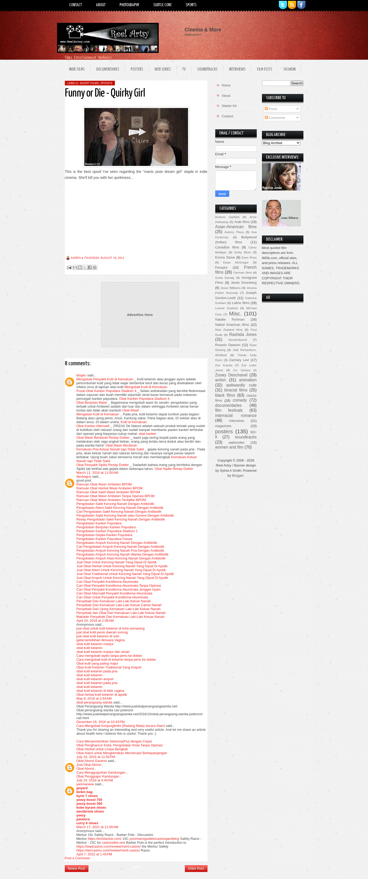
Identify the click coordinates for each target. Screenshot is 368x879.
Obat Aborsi (85, 768)
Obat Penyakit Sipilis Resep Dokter (103, 465)
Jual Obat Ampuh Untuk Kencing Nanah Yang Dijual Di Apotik (122, 578)
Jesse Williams (230, 287)
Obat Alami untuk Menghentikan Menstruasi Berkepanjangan (122, 753)
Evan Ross (249, 257)
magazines (223, 426)
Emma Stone (225, 257)
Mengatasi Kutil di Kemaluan (98, 414)
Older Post (196, 868)
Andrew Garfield (227, 217)
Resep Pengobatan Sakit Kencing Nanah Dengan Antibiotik (121, 519)
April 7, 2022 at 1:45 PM (94, 854)
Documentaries (107, 69)
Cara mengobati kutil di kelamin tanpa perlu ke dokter (116, 659)
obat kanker (147, 434)
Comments (275, 118)
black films (225, 395)
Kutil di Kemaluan (134, 422)
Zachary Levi (239, 360)
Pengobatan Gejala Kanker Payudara (104, 535)
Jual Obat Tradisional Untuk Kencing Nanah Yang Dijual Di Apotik (125, 574)
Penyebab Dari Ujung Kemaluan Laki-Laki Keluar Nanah (119, 609)
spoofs (106, 83)
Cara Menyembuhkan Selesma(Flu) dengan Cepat (114, 741)
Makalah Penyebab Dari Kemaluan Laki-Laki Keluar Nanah (121, 617)
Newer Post (76, 868)
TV (184, 69)
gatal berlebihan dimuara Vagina (101, 640)
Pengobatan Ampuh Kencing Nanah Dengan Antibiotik (117, 543)
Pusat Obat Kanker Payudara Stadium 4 (106, 391)
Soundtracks (207, 69)
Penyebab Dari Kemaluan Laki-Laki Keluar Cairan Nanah (119, 605)
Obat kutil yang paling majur (97, 663)
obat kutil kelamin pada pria (97, 671)
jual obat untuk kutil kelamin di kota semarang (111, 628)
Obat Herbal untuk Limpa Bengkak (102, 749)
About (101, 5)
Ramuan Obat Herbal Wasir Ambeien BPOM (110, 488)
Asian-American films (236, 227)
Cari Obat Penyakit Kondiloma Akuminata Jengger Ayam (119, 589)
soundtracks (245, 437)
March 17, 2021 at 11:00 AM (98, 827)
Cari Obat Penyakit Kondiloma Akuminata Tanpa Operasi (119, 585)
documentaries (228, 405)
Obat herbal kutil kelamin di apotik (102, 695)
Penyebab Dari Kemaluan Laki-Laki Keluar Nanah (114, 601)
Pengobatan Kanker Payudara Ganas (105, 539)
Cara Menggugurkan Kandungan (101, 772)
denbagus (84, 476)
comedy (240, 400)
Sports (191, 5)
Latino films (240, 303)
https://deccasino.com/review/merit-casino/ (108, 850)
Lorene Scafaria (226, 308)
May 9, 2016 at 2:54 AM (94, 698)
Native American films (232, 325)
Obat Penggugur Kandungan (98, 776)
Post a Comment (77, 858)
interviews (236, 421)
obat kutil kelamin (89, 648)
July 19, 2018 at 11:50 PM (96, 757)
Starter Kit (229, 106)
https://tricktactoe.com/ (105, 839)
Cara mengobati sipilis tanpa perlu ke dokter (109, 656)
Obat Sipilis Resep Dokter (174, 469)
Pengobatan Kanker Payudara (99, 523)
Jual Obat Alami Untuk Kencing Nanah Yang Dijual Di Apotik (121, 570)
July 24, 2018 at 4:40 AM (95, 780)
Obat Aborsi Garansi (92, 761)
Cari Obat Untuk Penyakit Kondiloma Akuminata (112, 597)
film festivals (229, 410)
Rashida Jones (243, 334)
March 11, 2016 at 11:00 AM (98, 473)
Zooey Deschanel (231, 375)
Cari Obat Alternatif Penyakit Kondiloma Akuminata (114, 593)
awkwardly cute (241, 385)
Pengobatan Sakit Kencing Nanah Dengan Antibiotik (115, 504)
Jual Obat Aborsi (89, 765)
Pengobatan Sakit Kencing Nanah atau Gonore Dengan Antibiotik (125, 515)
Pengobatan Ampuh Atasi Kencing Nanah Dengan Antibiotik (121, 558)
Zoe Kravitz (223, 365)
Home (137, 867)
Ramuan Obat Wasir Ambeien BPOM (104, 484)
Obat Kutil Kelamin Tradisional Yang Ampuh (109, 667)
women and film (229, 447)
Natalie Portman (230, 319)
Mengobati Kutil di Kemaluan (145, 387)
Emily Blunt (242, 252)
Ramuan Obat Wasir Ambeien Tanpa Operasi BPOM (116, 496)
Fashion (290, 69)
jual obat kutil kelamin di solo (98, 636)
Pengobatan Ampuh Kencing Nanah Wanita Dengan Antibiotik (123, 554)
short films (89, 83)
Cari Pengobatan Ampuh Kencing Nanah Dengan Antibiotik (120, 547)
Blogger (237, 475)
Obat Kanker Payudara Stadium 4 (144, 399)
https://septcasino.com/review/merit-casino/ (109, 846)
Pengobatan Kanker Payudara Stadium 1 (107, 531)
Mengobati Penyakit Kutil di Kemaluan (105, 379)
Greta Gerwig (224, 277)
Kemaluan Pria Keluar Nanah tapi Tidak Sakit (110, 449)
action (220, 380)
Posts (271, 109)
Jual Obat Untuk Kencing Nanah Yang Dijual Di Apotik (117, 562)
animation (248, 380)
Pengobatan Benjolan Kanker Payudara (106, 527)
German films (242, 272)
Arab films (241, 222)
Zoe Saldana (241, 370)
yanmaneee (85, 784)
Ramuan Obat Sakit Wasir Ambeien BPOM (108, 492)
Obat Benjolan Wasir (92, 402)
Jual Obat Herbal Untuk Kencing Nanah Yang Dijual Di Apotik (122, 566)
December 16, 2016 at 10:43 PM (101, 722)
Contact (75, 5)
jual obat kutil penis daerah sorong (102, 632)
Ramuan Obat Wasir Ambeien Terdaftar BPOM (111, 500)
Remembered (237, 339)
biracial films (235, 390)
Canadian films (227, 247)
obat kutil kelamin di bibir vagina (100, 691)
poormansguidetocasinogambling (154, 839)
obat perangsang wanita (95, 702)
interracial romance (236, 415)
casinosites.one (113, 842)
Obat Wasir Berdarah (121, 445)
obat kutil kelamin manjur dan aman (103, 652)
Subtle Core (162, 5)
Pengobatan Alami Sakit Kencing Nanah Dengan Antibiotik (120, 508)
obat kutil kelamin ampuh (95, 679)
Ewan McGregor (236, 262)
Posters (137, 69)
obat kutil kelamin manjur (95, 644)
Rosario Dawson (228, 345)
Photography (129, 5)
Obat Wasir (130, 410)
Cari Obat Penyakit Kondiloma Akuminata (107, 582)
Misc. (235, 313)
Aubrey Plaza (234, 232)
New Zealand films (229, 329)
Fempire (221, 267)
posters (224, 431)
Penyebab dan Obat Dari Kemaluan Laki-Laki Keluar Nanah (121, 613)
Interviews (237, 69)
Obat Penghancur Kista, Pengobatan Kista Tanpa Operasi (120, 745)
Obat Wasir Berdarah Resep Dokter (103, 438)
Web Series (163, 69)
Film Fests (264, 69)
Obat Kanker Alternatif (93, 426)
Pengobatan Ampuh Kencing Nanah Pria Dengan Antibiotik (120, 550)
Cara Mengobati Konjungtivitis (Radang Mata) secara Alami (121, 726)
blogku (81, 375)
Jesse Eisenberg (243, 283)
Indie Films (77, 69)
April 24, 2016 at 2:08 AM (95, 621)
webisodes (236, 442)
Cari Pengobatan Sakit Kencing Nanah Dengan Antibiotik (119, 511)
